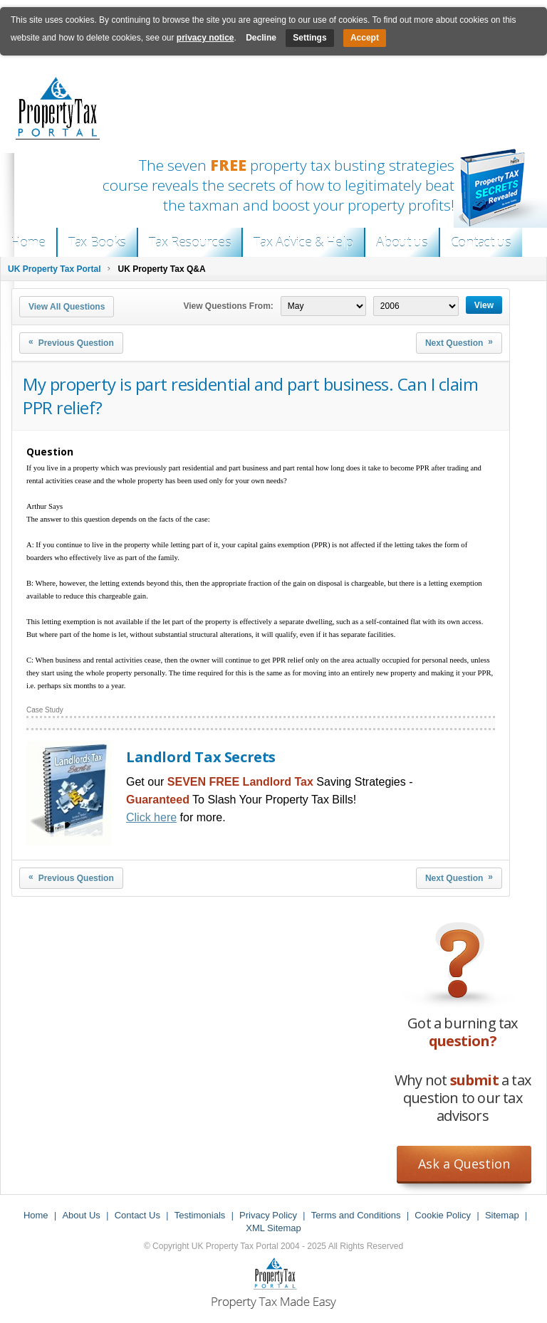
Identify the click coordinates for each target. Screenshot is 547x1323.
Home (28, 242)
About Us (81, 1215)
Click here (151, 817)
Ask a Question (464, 1163)
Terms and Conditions (356, 1215)
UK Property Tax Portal (54, 269)
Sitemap (502, 1215)
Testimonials (200, 1215)
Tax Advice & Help (303, 242)
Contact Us (137, 1215)
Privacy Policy (268, 1215)
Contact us (481, 242)
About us (402, 242)
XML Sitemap (273, 1228)
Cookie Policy (443, 1215)
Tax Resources (190, 242)
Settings (309, 38)
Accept (364, 38)
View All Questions (66, 307)
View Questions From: (228, 306)
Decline (261, 38)
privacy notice (205, 38)
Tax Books (97, 242)
